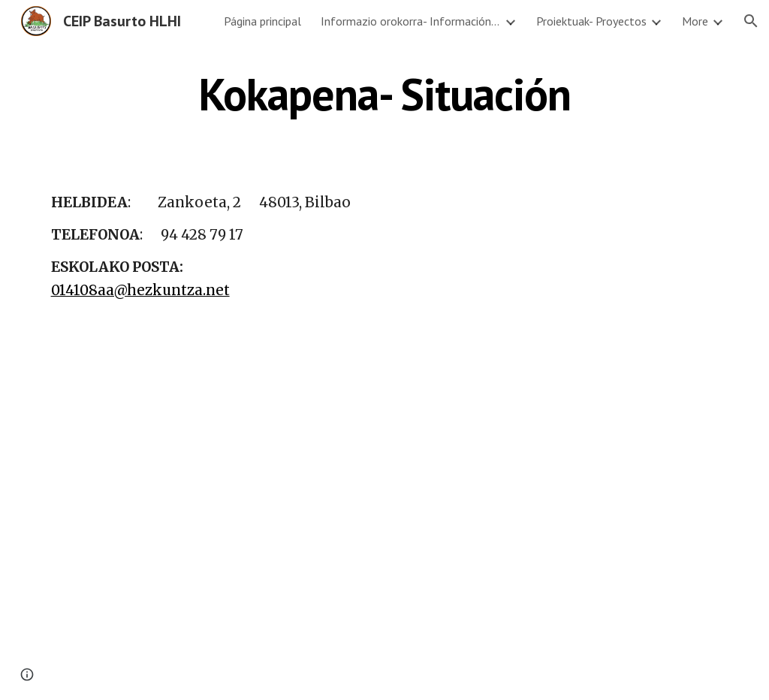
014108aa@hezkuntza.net (140, 290)
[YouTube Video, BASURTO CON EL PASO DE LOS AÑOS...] (297, 554)
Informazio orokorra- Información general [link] (411, 21)
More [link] (695, 21)
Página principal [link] (262, 21)
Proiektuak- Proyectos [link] (591, 21)
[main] (385, 94)
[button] (751, 21)
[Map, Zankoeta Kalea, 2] (587, 288)
